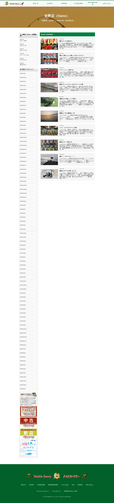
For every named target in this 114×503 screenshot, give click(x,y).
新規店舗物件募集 (93, 3)
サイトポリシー (56, 491)
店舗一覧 (35, 3)
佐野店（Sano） (57, 16)
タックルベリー (14, 3)
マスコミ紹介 (65, 484)
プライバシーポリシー (43, 491)
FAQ (73, 484)
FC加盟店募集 (78, 3)
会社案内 (50, 3)
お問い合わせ (107, 3)
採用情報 (64, 3)
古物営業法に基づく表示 (71, 491)
